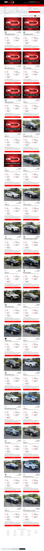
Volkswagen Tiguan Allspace (30, 238)
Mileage (17, 10)
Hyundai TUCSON (27, 136)
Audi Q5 (7, 170)
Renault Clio (8, 476)
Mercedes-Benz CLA (10, 68)
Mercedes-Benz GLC (28, 476)
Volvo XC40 (8, 442)
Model (17, 7)
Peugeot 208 (8, 340)
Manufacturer (5, 7)
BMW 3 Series (8, 238)
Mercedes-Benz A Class (10, 408)
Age (4, 10)
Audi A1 (25, 374)
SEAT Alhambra (27, 68)
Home (5, 5)
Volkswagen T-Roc (9, 306)
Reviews (25, 5)
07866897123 (32, 1)
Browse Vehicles (10, 5)
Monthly (31, 7)
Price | (30, 7)
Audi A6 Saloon (27, 204)
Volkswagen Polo (9, 102)
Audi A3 (25, 306)
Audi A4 (7, 204)
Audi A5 (25, 170)
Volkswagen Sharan (10, 34)
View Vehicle (13, 49)
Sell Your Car (16, 5)
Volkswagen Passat (28, 34)
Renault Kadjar (27, 272)
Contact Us (21, 5)
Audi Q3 (25, 102)
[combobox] (9, 9)
